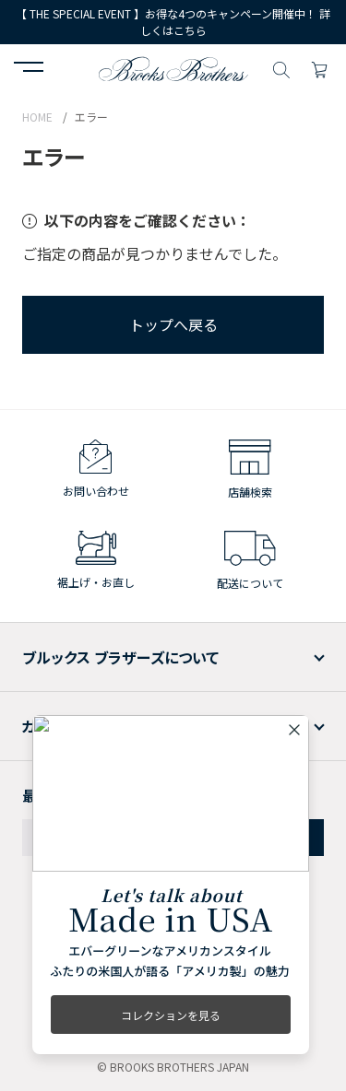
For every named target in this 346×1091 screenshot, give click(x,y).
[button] (28, 69)
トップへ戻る (173, 324)
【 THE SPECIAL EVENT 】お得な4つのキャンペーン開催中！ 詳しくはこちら (173, 22)
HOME (37, 116)
